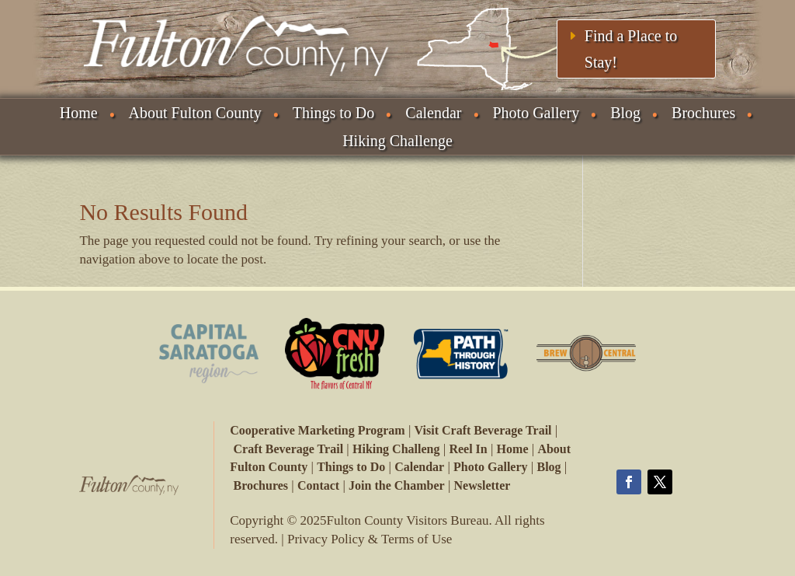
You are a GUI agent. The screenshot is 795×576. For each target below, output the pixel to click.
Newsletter (482, 485)
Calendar (433, 112)
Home (79, 112)
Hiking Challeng (395, 449)
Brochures (703, 112)
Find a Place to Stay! (631, 49)
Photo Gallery (536, 112)
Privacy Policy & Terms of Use (369, 539)
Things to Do (334, 112)
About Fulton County (195, 112)
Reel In (468, 449)
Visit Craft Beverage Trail (482, 430)
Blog (625, 112)
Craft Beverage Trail (289, 449)
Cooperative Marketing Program (317, 430)
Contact (318, 485)
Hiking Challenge (397, 140)
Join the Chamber (397, 485)
